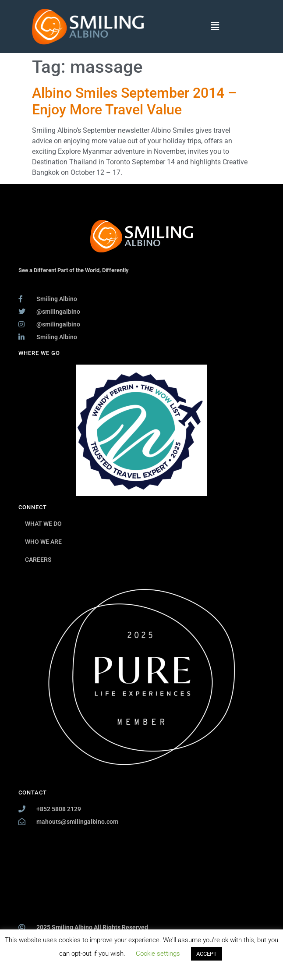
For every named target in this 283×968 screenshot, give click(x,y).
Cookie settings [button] (158, 953)
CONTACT (32, 792)
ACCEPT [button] (206, 953)
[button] (214, 26)
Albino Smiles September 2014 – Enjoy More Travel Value (134, 101)
